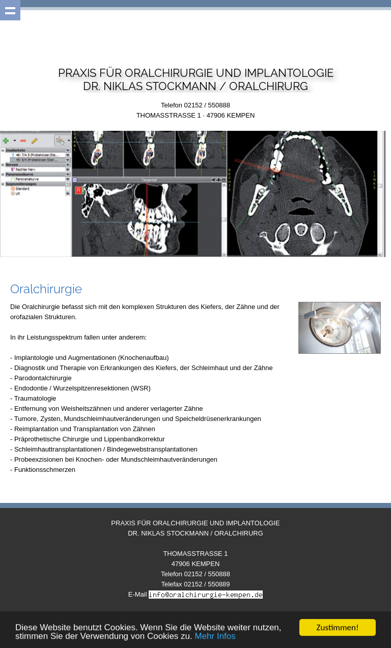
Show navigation (10, 10)
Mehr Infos (214, 636)
